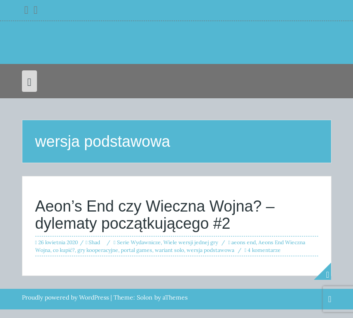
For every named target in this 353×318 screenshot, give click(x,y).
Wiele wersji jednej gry (190, 242)
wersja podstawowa (210, 250)
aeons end (243, 242)
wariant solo (169, 250)
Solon (145, 297)
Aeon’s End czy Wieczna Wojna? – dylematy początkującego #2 (155, 214)
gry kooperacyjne (97, 250)
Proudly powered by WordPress (65, 297)
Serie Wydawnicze (139, 242)
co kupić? (64, 250)
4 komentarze (264, 250)
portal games (136, 250)
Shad (94, 242)
